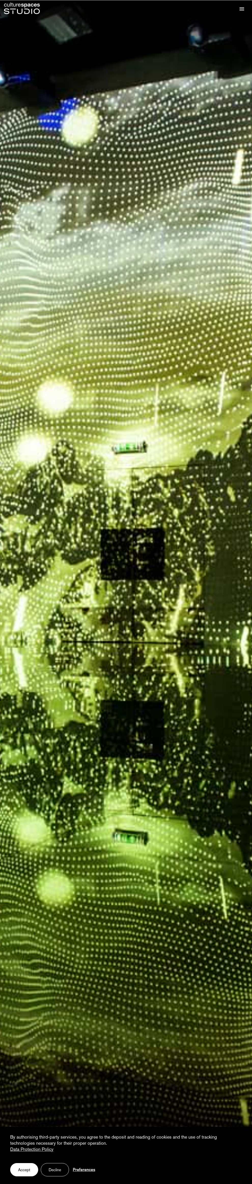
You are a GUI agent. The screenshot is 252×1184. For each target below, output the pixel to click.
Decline (55, 1170)
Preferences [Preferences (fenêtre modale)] (84, 1170)
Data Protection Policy (31, 1149)
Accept (24, 1170)
